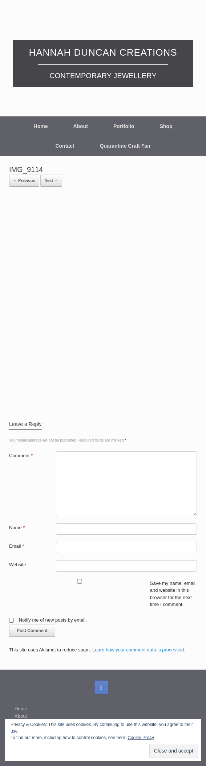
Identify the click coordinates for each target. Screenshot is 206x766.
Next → (51, 180)
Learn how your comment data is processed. (138, 650)
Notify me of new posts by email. (53, 620)
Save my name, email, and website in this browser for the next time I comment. (173, 594)
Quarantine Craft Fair (125, 146)
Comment (21, 455)
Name (17, 527)
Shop (165, 126)
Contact (64, 146)
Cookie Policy (141, 737)
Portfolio (123, 126)
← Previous (24, 180)
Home (41, 126)
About (80, 126)
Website (17, 564)
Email (16, 546)
